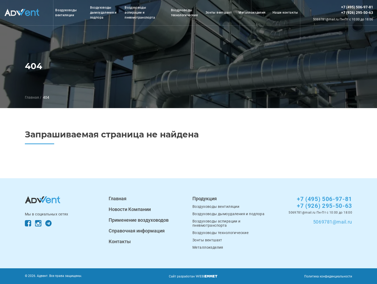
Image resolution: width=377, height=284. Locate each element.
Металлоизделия (252, 12)
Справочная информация (137, 230)
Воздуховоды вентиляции (66, 12)
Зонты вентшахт (219, 12)
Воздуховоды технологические (184, 12)
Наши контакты (285, 12)
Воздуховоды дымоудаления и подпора (103, 12)
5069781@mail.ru (332, 222)
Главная (32, 97)
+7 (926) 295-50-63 (357, 12)
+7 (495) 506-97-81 (357, 7)
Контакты (120, 241)
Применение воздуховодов (139, 220)
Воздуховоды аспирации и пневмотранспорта (140, 12)
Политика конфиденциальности (328, 276)
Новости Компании (130, 209)
